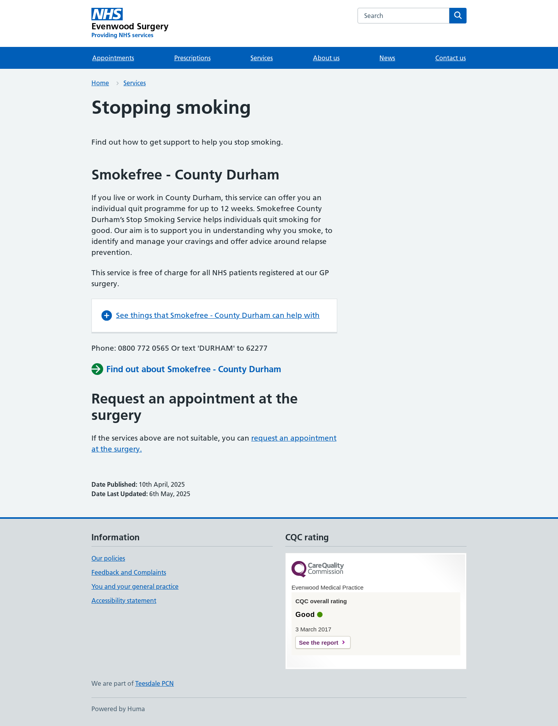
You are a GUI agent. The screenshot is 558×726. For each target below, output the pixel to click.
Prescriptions (192, 58)
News (387, 58)
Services (261, 58)
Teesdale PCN (154, 683)
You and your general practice (135, 586)
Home (100, 83)
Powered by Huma (118, 709)
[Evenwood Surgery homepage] (129, 23)
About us (326, 58)
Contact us (450, 58)
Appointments (113, 58)
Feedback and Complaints (128, 572)
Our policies (108, 558)
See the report (318, 642)
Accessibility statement (123, 600)
